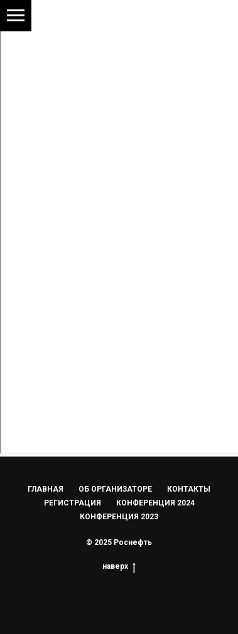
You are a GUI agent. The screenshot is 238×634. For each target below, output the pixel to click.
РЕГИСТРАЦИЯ (72, 503)
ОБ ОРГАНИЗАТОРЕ (115, 489)
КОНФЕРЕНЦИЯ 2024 (155, 503)
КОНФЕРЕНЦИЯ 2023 (119, 516)
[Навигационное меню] (15, 15)
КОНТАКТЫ (188, 489)
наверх (119, 566)
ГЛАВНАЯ (45, 489)
